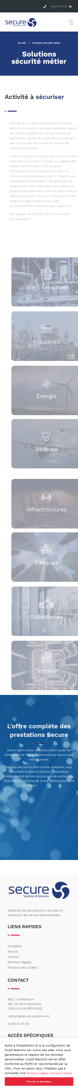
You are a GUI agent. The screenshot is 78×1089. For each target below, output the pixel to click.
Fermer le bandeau (39, 1081)
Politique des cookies (22, 967)
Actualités (15, 946)
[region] (39, 1063)
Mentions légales (19, 962)
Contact (13, 957)
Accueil (22, 43)
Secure (12, 951)
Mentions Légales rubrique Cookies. (49, 1073)
